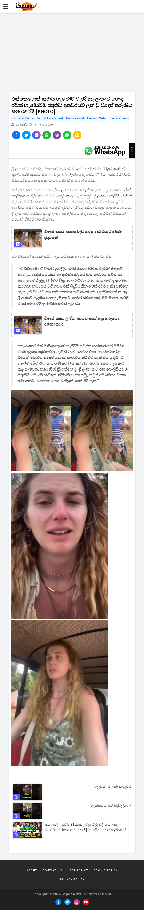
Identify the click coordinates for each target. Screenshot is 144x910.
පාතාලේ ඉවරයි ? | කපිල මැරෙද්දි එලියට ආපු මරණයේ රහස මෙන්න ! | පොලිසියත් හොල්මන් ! (85, 827)
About (31, 870)
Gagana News (71, 894)
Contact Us (52, 870)
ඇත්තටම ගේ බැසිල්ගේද (111, 805)
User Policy (78, 870)
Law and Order (96, 118)
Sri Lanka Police (23, 118)
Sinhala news (119, 118)
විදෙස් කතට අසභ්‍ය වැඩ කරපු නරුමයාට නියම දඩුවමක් (83, 234)
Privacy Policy (72, 879)
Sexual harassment (50, 118)
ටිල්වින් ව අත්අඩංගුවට (112, 786)
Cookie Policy (106, 870)
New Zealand (75, 118)
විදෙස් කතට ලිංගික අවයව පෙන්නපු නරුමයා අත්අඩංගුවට (81, 321)
